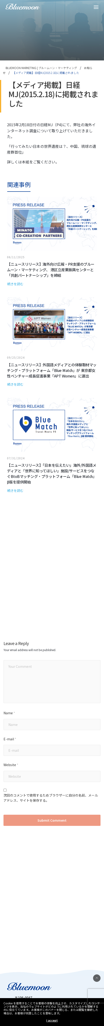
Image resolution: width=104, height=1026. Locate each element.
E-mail (9, 739)
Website (10, 765)
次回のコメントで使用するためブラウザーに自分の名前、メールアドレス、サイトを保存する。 (50, 798)
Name (9, 713)
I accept (52, 1020)
